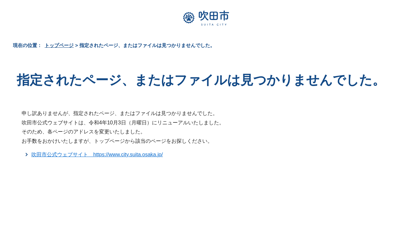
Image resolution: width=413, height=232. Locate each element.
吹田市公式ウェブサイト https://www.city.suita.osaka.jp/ (97, 154)
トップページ (59, 45)
